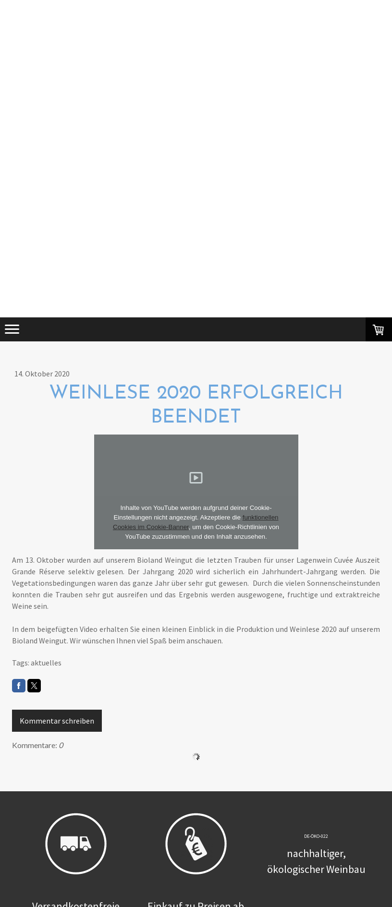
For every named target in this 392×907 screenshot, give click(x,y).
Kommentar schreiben (57, 721)
